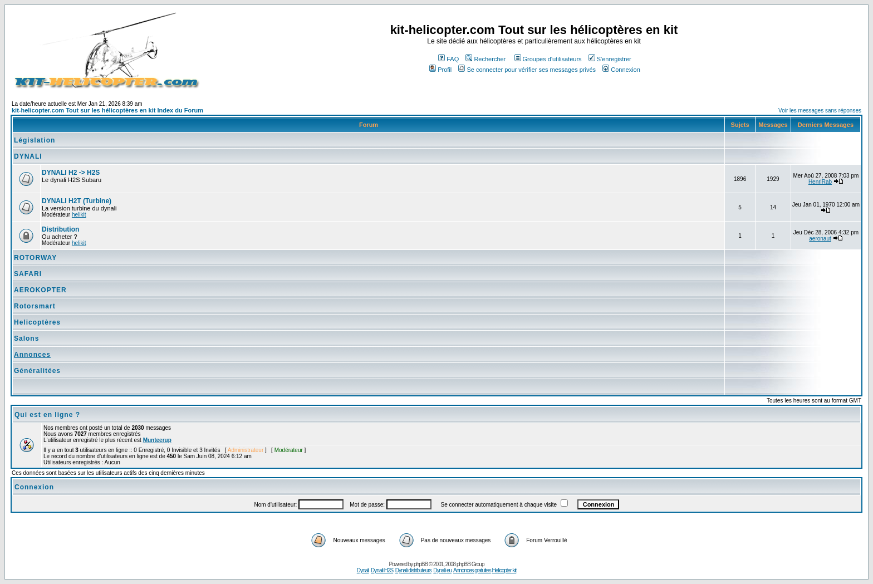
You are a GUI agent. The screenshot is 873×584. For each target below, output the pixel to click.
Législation (34, 140)
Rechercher (485, 59)
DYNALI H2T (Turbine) (76, 201)
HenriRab (820, 182)
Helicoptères (37, 322)
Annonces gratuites (472, 570)
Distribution (60, 229)
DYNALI (28, 156)
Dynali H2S (382, 570)
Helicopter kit (504, 570)
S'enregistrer (609, 59)
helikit (79, 215)
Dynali (363, 570)
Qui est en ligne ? (47, 415)
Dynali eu (442, 570)
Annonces (32, 355)
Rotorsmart (35, 306)
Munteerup (157, 440)
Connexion (621, 69)
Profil (440, 69)
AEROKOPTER (40, 290)
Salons (26, 338)
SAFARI (28, 274)
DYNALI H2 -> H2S (71, 172)
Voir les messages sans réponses (819, 110)
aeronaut (820, 238)
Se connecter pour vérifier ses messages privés (527, 69)
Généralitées (37, 371)
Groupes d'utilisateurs (548, 59)
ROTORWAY (35, 258)
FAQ (448, 59)
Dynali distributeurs (413, 570)
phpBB (421, 564)
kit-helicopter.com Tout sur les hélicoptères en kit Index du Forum (107, 110)
